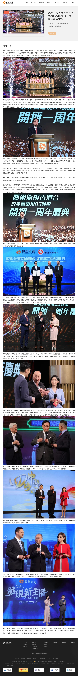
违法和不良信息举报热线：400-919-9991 (23, 658)
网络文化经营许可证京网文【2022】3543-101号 (56, 663)
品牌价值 (25, 646)
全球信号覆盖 (34, 646)
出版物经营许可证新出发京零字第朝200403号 (57, 661)
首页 (27, 2)
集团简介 (25, 644)
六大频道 (46, 644)
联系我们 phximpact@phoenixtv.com (39, 653)
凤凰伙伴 (65, 2)
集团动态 (57, 2)
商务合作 (73, 2)
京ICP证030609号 (6, 663)
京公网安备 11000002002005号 (40, 661)
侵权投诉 (34, 658)
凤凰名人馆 (46, 646)
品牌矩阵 (34, 644)
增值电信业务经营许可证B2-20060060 (18, 663)
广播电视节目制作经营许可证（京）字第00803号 (36, 663)
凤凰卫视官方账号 (35, 648)
